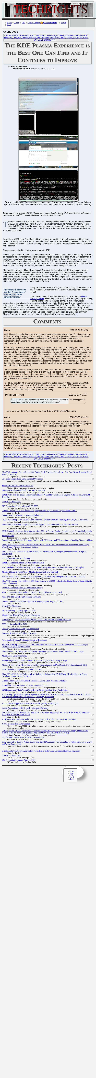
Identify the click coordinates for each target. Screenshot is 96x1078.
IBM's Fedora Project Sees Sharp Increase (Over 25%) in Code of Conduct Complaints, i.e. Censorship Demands (47, 532)
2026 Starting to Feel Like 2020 (14, 625)
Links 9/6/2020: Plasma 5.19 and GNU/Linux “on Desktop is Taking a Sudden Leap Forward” (46, 36)
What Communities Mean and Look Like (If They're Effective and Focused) (32, 593)
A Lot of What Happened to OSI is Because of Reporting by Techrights (30, 704)
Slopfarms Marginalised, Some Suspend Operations (22, 479)
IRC (23, 23)
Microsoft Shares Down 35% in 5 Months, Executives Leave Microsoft (30, 572)
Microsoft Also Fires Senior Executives (17, 486)
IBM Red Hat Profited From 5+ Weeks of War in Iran (23, 563)
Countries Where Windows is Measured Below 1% (22, 516)
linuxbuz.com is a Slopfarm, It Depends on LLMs (21, 670)
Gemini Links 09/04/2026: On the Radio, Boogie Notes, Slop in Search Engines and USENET (39, 511)
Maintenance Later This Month (14, 656)
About (16, 23)
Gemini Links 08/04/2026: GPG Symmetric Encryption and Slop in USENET (32, 602)
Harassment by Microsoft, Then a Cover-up (19, 634)
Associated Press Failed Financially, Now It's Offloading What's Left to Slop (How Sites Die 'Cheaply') (43, 568)
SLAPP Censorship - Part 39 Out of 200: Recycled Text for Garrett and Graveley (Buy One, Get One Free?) (44, 520)
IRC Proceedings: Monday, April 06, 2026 (19, 761)
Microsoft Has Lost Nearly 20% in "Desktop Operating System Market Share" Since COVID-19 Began (43, 652)
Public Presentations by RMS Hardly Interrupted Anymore (25, 709)
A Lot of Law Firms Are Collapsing (16, 559)
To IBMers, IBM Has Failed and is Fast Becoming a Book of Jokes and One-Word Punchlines (39, 720)
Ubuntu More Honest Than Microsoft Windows (21, 616)
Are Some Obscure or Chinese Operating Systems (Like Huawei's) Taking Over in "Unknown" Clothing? (43, 577)
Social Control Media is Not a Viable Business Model (23, 738)
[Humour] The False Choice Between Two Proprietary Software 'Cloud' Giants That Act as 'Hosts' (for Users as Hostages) (46, 39)
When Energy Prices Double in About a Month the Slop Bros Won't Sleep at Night (34, 661)
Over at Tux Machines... (11, 502)
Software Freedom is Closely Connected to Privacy (22, 588)
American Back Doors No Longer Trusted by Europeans (24, 641)
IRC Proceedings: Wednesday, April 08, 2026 (20, 507)
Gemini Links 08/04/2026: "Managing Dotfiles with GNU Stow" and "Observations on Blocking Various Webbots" (47, 541)
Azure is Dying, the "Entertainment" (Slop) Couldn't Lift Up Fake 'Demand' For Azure (36, 620)
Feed (9, 25)
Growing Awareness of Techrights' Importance (20, 629)
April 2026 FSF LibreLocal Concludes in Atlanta (21, 597)
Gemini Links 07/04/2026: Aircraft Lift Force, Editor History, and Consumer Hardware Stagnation (41, 751)
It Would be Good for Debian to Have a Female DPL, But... (25, 686)
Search (63, 23)
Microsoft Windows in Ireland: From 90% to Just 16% (23, 491)
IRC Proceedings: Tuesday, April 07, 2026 (19, 611)
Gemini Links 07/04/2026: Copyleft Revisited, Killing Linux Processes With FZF (34, 681)
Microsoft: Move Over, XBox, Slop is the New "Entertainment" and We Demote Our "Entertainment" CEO (44, 666)
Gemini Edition (34, 23)
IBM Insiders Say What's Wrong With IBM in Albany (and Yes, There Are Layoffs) (35, 690)
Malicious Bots (8, 536)
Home (9, 23)
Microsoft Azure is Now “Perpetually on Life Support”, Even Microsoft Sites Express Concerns (40, 525)
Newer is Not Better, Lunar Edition (16, 724)
